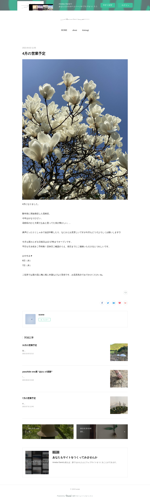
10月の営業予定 (29, 345)
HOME (64, 30)
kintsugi (85, 30)
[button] (64, 30)
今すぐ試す (107, 5)
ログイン (125, 5)
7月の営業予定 (29, 398)
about (75, 30)
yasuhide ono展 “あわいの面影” (37, 372)
